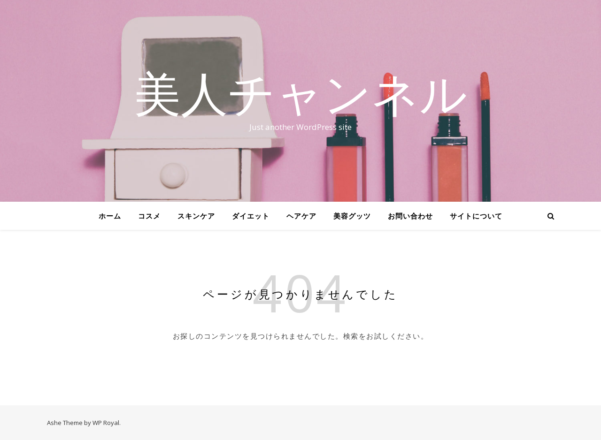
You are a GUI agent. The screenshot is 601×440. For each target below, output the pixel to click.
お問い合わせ (410, 215)
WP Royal (105, 422)
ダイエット (251, 215)
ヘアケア (301, 215)
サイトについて (476, 215)
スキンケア (196, 215)
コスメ (149, 215)
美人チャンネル (300, 92)
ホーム (110, 215)
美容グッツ (352, 215)
